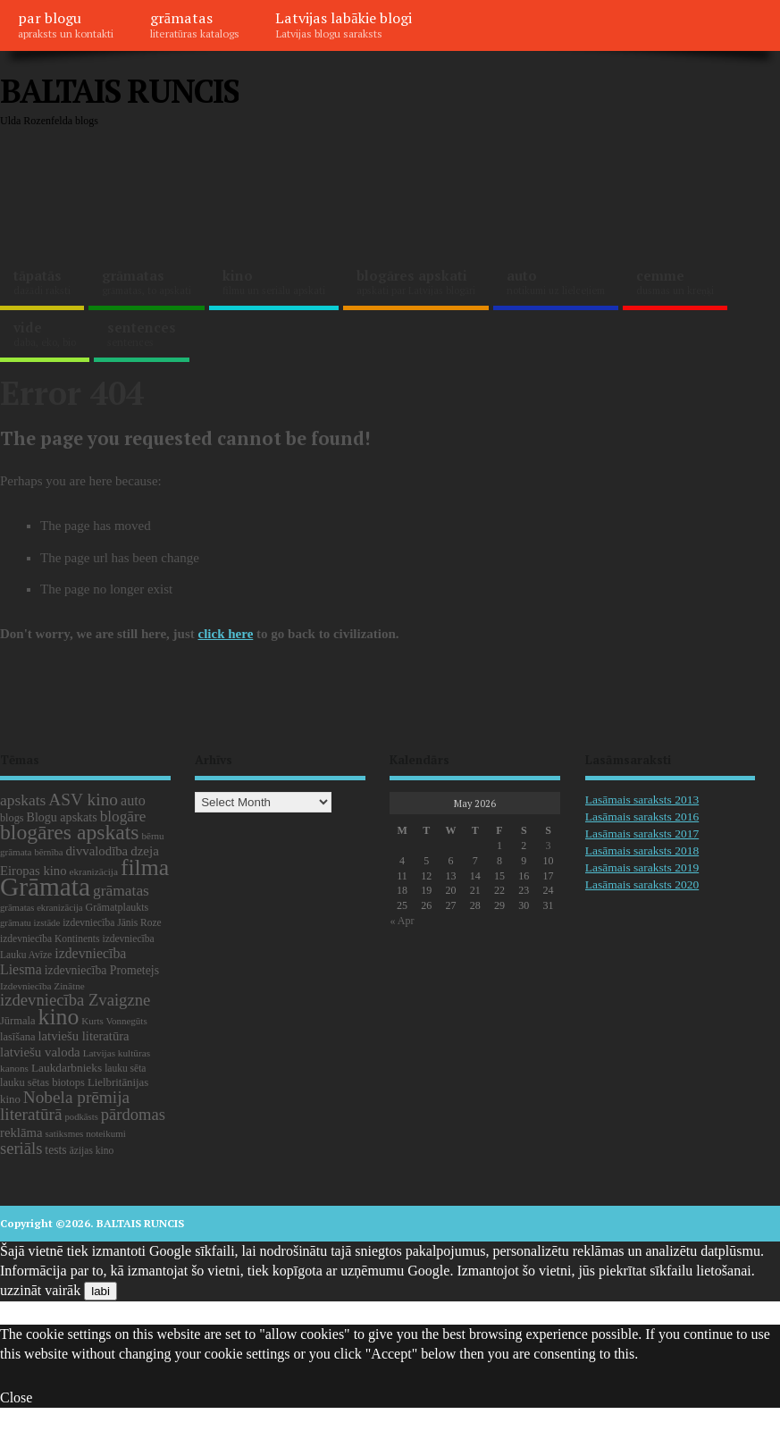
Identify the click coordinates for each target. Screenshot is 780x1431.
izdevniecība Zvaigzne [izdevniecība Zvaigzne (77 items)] (75, 999)
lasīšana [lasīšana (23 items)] (17, 1037)
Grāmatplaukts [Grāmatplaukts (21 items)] (117, 907)
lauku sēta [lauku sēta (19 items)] (125, 1068)
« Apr (402, 920)
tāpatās (42, 281)
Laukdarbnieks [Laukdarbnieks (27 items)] (66, 1067)
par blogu (65, 24)
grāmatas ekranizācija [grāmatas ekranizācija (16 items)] (41, 908)
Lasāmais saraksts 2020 (642, 884)
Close (16, 1397)
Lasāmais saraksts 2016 (642, 816)
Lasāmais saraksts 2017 (642, 833)
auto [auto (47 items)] (133, 800)
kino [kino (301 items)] (58, 1017)
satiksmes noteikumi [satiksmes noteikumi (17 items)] (86, 1133)
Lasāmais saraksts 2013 (642, 799)
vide (44, 333)
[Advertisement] (325, 196)
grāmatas (194, 24)
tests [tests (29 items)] (55, 1150)
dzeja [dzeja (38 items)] (144, 851)
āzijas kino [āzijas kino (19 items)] (92, 1150)
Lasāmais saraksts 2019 (642, 867)
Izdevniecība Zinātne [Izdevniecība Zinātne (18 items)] (42, 986)
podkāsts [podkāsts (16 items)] (81, 1117)
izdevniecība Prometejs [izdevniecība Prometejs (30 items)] (102, 970)
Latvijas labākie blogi (343, 24)
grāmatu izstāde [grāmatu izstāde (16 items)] (30, 923)
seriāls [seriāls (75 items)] (21, 1148)
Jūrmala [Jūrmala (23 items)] (17, 1020)
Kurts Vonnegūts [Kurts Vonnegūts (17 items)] (114, 1020)
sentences (141, 333)
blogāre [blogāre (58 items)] (123, 816)
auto (556, 281)
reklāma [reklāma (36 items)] (21, 1132)
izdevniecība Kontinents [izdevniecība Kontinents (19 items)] (49, 938)
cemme (675, 281)
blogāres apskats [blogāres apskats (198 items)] (69, 832)
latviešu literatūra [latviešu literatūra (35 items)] (83, 1036)
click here (226, 634)
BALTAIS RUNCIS (119, 91)
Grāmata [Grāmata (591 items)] (45, 886)
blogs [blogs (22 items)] (12, 818)
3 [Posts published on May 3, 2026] (548, 845)
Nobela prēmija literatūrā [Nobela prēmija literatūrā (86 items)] (65, 1106)
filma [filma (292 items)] (145, 867)
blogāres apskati (415, 281)
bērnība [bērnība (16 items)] (48, 852)
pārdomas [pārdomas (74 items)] (133, 1114)
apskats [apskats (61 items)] (23, 800)
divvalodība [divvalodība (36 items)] (96, 851)
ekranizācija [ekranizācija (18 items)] (94, 871)
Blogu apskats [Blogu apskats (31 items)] (62, 817)
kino (273, 281)
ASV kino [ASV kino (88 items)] (83, 799)
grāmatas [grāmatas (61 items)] (121, 890)
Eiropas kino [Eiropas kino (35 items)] (33, 870)
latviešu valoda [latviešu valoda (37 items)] (40, 1052)
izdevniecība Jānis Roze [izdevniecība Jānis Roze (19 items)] (112, 922)
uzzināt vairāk (40, 1290)
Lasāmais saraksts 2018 (642, 850)
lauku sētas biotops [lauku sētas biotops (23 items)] (42, 1082)
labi (100, 1291)
